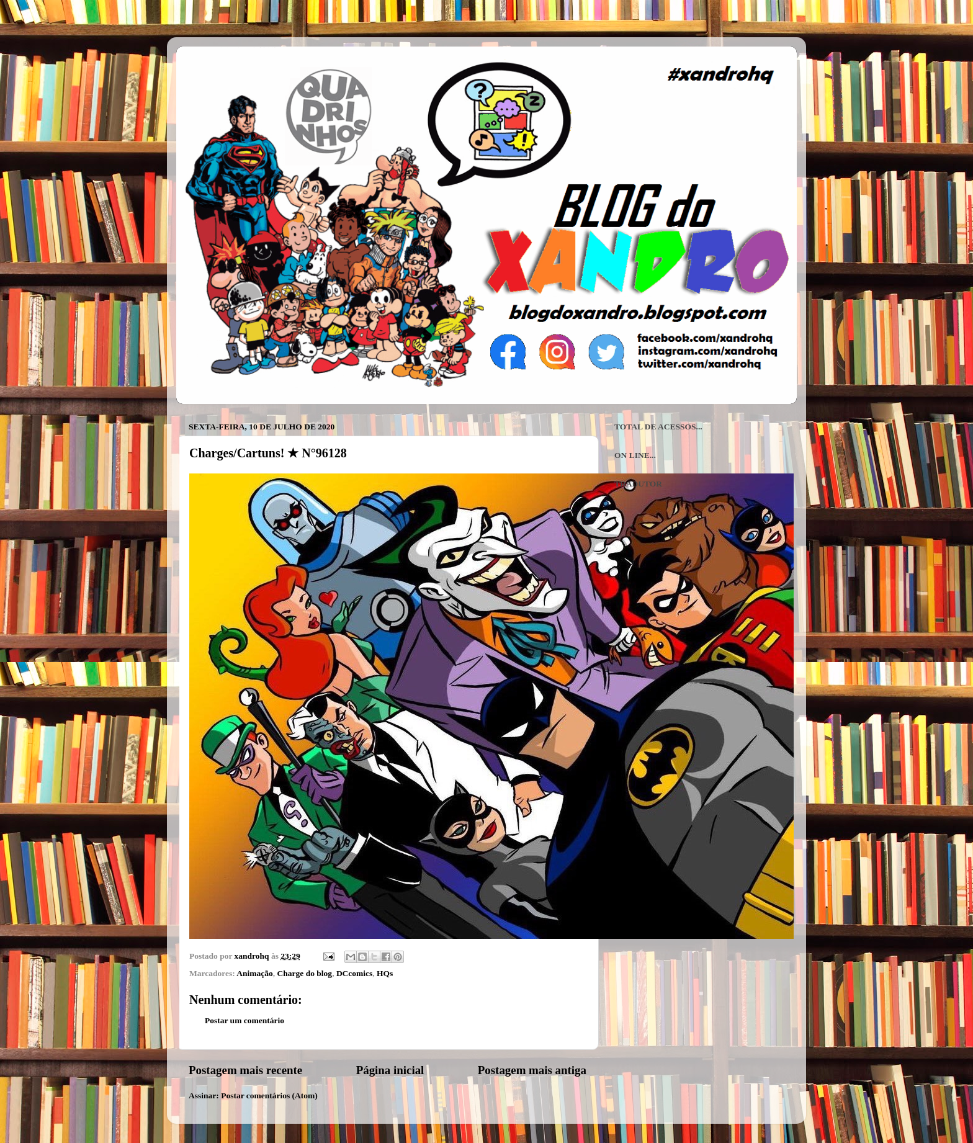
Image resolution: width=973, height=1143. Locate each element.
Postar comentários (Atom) (269, 1095)
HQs (385, 973)
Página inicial (390, 1070)
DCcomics (354, 973)
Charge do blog (305, 973)
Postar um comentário (244, 1020)
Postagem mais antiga (532, 1070)
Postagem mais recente (245, 1070)
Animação (254, 973)
